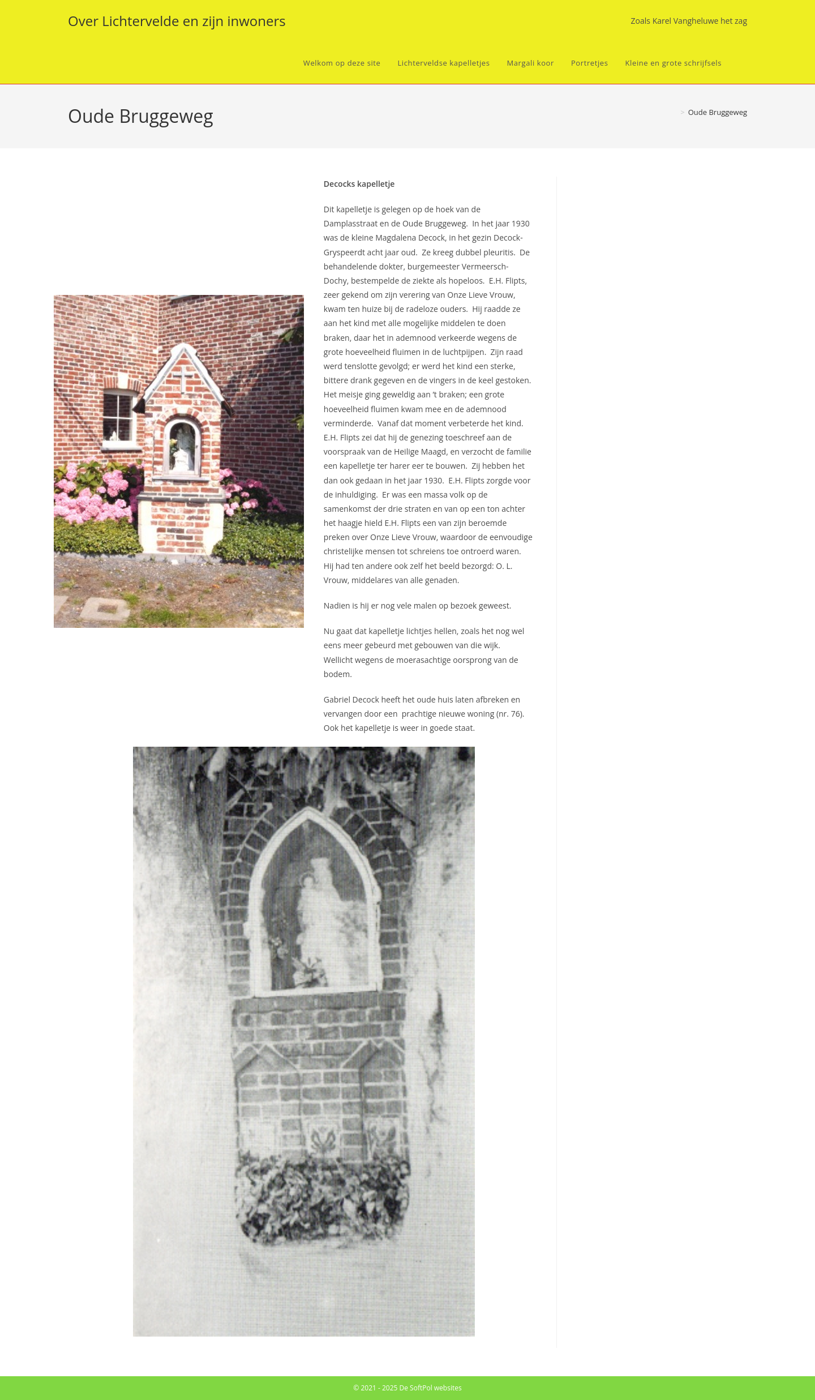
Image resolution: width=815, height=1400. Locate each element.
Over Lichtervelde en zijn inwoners (177, 20)
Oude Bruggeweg (717, 112)
